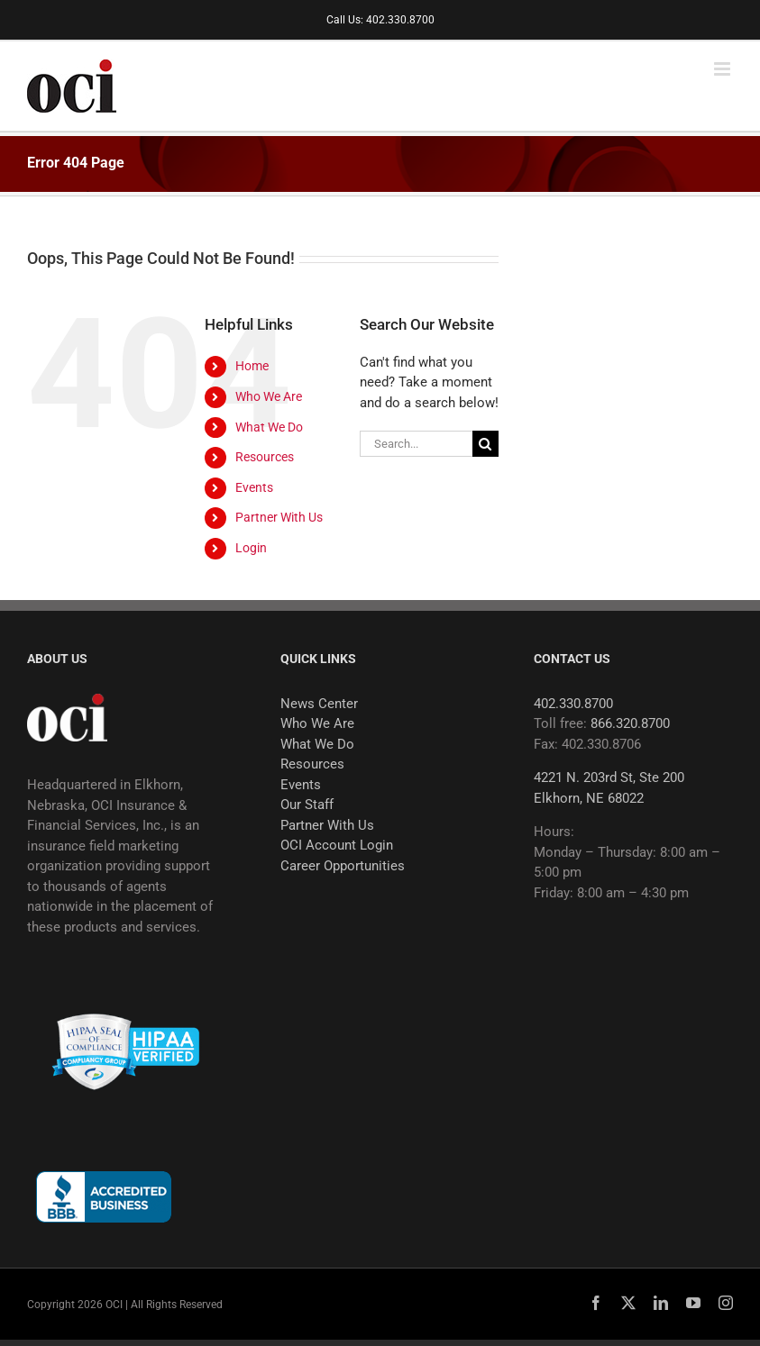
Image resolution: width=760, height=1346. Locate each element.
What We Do (269, 427)
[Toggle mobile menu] (723, 68)
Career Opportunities (342, 866)
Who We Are (268, 396)
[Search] (485, 444)
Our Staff (307, 804)
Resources (264, 457)
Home (252, 366)
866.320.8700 (630, 723)
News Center (319, 704)
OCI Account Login (336, 845)
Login (251, 548)
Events (254, 487)
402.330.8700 (573, 704)
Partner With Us (279, 517)
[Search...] (416, 444)
